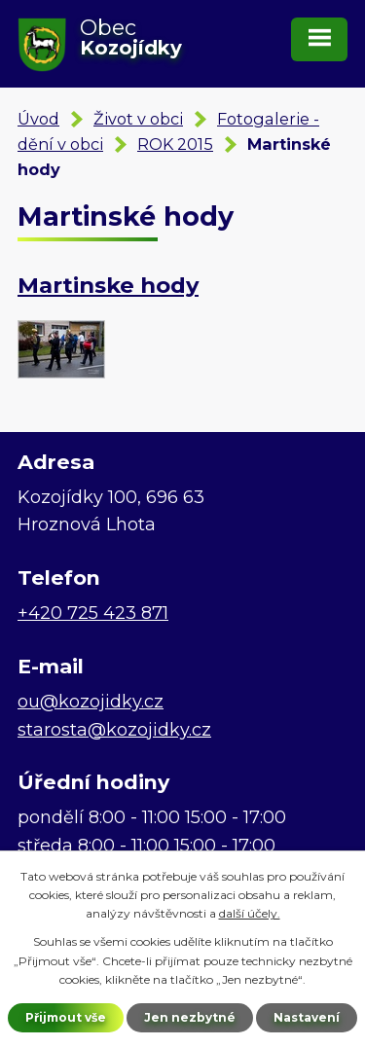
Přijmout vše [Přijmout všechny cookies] (65, 1017)
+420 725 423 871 (93, 613)
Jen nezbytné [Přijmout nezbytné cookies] (190, 1017)
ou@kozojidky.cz (91, 701)
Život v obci (138, 118)
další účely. (249, 913)
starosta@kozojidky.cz (114, 729)
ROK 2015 (175, 144)
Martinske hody (108, 285)
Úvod (38, 118)
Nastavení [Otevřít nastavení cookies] (307, 1017)
